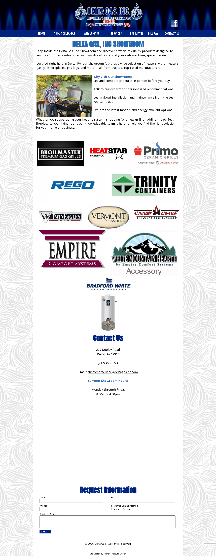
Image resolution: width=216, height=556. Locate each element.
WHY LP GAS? (91, 33)
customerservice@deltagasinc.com (113, 372)
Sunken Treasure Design (114, 553)
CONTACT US (172, 33)
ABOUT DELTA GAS (64, 33)
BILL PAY (153, 33)
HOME (41, 33)
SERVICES (116, 33)
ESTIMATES (136, 33)
